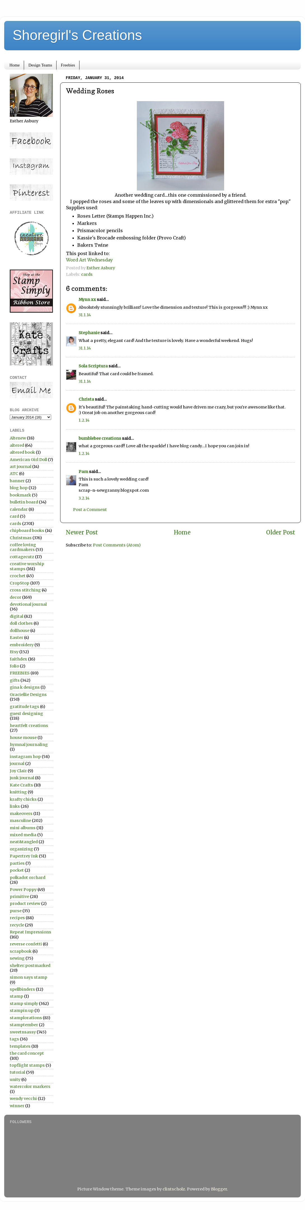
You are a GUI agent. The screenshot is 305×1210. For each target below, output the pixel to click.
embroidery (22, 644)
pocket (17, 870)
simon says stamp (28, 977)
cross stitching (25, 590)
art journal (20, 466)
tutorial (17, 1072)
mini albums (23, 827)
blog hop (19, 487)
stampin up (22, 1010)
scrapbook (21, 951)
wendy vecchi (23, 1098)
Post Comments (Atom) (117, 545)
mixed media (23, 834)
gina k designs (25, 687)
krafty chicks (23, 799)
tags (14, 1039)
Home (15, 65)
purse (16, 910)
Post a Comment (90, 509)
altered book (22, 452)
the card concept (27, 1053)
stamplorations (26, 1017)
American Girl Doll (28, 459)
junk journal (22, 777)
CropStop (19, 583)
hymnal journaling (29, 744)
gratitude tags (24, 706)
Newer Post (82, 532)
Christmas (21, 537)
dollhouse (19, 630)
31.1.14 (85, 314)
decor (15, 597)
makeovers (21, 813)
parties (17, 863)
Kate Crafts (21, 785)
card (14, 516)
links (15, 806)
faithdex (18, 659)
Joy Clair (18, 770)
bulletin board (24, 502)
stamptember (24, 1024)
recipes (17, 917)
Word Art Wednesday (89, 260)
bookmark (20, 495)
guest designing (26, 713)
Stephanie (89, 332)
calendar (19, 509)
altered (17, 445)
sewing (17, 958)
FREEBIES (20, 673)
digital (16, 616)
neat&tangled (24, 841)
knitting (18, 792)
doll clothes (21, 623)
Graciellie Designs (28, 694)
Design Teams (40, 65)
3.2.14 (84, 498)
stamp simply (24, 1003)
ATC (14, 473)
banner (17, 480)
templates (20, 1046)
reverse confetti (26, 944)
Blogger (219, 1189)
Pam (83, 471)
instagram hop (25, 756)
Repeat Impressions (30, 932)
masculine (20, 820)
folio (14, 666)
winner (17, 1105)
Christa (86, 399)
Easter (16, 637)
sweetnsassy (23, 1032)
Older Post (280, 532)
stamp (16, 996)
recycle (17, 925)
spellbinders (22, 989)
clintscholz (174, 1189)
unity (15, 1079)
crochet (17, 575)
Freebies (68, 65)
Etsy (14, 651)
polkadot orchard (27, 877)
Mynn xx (87, 299)
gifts (15, 680)
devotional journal (28, 604)
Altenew (18, 438)
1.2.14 (84, 420)
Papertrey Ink (24, 856)
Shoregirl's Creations (77, 35)
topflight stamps (27, 1065)
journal (17, 763)
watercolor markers (30, 1086)
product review (25, 903)
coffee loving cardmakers (23, 547)
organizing (21, 849)
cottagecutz (22, 556)
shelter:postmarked (30, 965)
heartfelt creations (29, 725)
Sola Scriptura (93, 366)
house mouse (23, 737)
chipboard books (27, 530)
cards (87, 274)
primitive (19, 896)
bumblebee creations (100, 438)
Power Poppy (23, 889)
